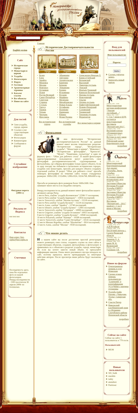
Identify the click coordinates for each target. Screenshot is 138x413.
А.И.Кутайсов (113, 226)
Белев (42, 75)
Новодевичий (85, 97)
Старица (43, 102)
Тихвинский (84, 112)
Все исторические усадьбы (67, 123)
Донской (83, 87)
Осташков (43, 90)
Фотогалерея (53, 132)
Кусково (63, 95)
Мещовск (43, 83)
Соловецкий (84, 109)
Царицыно (64, 112)
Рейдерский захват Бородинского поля (115, 142)
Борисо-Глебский (87, 78)
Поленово (63, 109)
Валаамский (84, 80)
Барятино (63, 83)
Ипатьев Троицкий (87, 90)
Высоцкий (84, 83)
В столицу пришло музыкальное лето (115, 178)
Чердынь (43, 114)
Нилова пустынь (86, 95)
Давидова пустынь (87, 85)
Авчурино (63, 78)
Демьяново (64, 87)
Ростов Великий (46, 95)
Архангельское (66, 80)
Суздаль (43, 105)
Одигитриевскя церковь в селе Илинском (115, 268)
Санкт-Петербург (47, 97)
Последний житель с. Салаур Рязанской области (116, 233)
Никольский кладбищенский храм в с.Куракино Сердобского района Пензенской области (118, 310)
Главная (41, 43)
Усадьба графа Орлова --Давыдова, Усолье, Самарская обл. (117, 295)
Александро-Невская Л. (90, 75)
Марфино (63, 97)
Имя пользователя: (117, 55)
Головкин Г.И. (113, 250)
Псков (42, 92)
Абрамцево (64, 75)
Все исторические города (47, 123)
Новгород (43, 87)
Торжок (42, 109)
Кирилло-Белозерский (89, 92)
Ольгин (82, 100)
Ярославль (44, 117)
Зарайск (43, 80)
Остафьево (64, 107)
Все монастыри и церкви (89, 123)
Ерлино (62, 90)
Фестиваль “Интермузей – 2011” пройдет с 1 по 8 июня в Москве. (116, 205)
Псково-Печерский (87, 107)
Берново (63, 85)
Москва (42, 85)
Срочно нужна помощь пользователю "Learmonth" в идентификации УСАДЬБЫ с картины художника (118, 281)
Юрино (62, 114)
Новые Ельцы (65, 105)
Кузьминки (64, 92)
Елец (41, 78)
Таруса (42, 107)
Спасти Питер (114, 302)
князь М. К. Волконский (112, 244)
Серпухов (43, 100)
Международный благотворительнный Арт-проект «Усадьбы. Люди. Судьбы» (116, 168)
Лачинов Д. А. (113, 239)
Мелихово (64, 100)
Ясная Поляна (65, 117)
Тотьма (42, 112)
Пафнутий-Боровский (89, 105)
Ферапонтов (84, 117)
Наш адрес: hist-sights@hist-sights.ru (18, 238)
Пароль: (117, 62)
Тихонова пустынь (87, 114)
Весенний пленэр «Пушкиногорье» (115, 131)
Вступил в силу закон (116, 137)
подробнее (122, 146)
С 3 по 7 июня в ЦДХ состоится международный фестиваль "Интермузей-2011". (116, 122)
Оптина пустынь (86, 102)
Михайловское (66, 102)
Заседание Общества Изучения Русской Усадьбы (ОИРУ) (116, 185)
